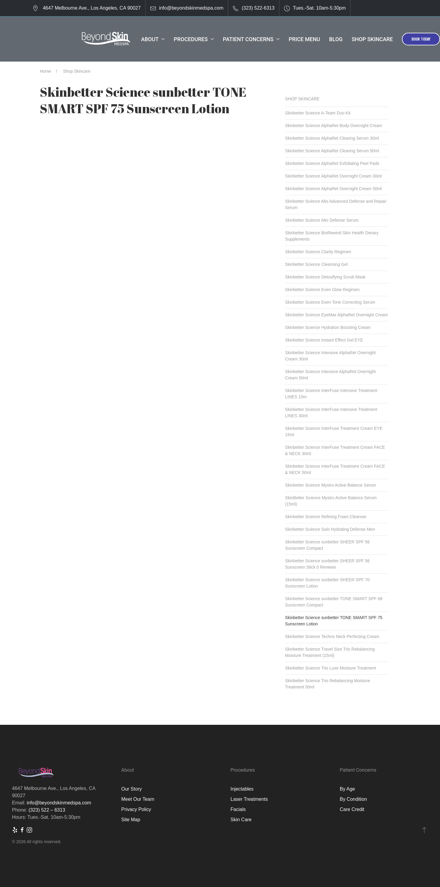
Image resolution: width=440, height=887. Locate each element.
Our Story (131, 788)
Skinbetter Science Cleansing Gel (316, 264)
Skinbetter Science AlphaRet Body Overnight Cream (333, 125)
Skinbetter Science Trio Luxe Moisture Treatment (330, 668)
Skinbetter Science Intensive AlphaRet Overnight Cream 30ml (330, 355)
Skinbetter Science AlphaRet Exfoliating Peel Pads (332, 163)
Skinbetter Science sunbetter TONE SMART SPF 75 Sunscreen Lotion (333, 620)
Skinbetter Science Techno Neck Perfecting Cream (332, 636)
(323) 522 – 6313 (47, 810)
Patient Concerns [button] (251, 39)
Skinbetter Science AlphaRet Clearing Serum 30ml (332, 138)
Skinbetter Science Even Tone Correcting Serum (330, 302)
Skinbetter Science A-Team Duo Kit (318, 113)
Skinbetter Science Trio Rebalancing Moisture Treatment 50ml (327, 683)
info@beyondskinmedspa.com (191, 8)
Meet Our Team (137, 799)
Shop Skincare (372, 39)
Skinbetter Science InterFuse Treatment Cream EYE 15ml (333, 431)
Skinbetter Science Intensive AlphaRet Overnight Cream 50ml (330, 374)
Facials (238, 809)
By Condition (353, 799)
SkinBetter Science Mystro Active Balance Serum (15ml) (331, 500)
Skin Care (241, 819)
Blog (335, 39)
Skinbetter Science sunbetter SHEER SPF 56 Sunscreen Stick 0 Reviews (327, 564)
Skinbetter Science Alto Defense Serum (322, 220)
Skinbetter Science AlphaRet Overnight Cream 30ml (333, 176)
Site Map (130, 819)
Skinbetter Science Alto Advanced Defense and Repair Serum (336, 204)
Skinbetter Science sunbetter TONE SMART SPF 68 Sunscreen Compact (333, 601)
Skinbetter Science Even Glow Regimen (322, 289)
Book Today (420, 38)
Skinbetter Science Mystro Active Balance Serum (330, 485)
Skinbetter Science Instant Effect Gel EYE (324, 340)
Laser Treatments (249, 799)
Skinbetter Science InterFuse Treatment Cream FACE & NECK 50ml (335, 469)
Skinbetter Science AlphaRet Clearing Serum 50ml (332, 150)
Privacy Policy (136, 809)
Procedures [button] (194, 39)
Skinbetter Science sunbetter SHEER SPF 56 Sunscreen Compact (327, 545)
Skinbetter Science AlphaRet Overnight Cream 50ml (333, 188)
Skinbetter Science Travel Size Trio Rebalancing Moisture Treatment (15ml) (330, 652)
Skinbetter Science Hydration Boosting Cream (328, 327)
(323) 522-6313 (258, 8)
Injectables (242, 788)
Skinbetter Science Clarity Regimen (318, 251)
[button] (424, 830)
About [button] (153, 39)
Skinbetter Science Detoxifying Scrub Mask (325, 277)
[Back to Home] (106, 39)
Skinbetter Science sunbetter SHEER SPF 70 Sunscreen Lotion (327, 582)
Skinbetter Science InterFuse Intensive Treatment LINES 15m (331, 393)
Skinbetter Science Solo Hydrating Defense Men (330, 529)
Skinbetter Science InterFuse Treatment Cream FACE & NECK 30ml (335, 450)
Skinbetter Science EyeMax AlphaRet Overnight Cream (336, 314)
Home (45, 71)
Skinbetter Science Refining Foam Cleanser (326, 516)
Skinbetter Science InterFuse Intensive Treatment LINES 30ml (331, 412)
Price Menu (304, 39)
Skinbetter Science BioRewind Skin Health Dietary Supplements (331, 235)
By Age (347, 788)
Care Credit (352, 809)
